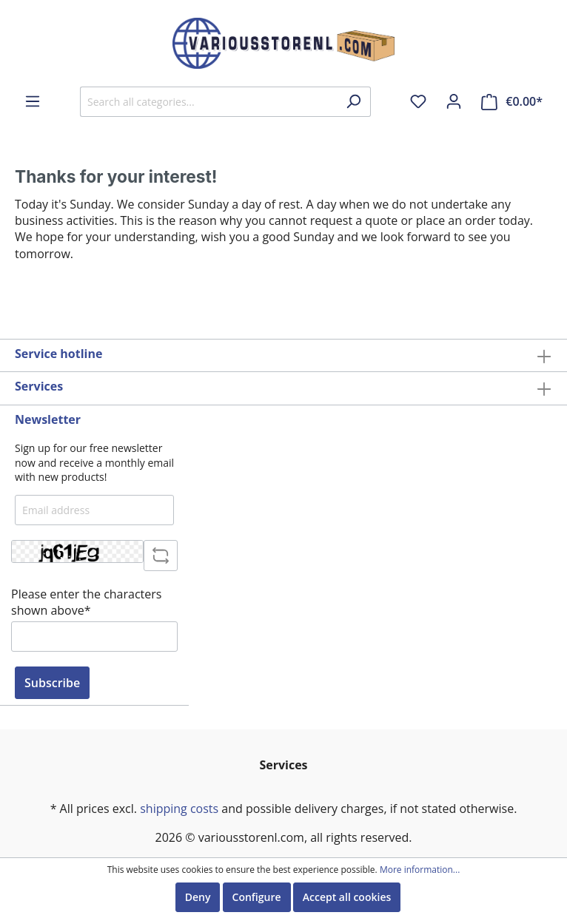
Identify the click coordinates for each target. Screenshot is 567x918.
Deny (198, 897)
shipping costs (179, 808)
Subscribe (52, 683)
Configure (256, 897)
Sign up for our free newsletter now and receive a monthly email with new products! (94, 462)
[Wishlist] (418, 101)
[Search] (353, 102)
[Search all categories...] (208, 102)
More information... (420, 870)
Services (39, 386)
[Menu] (32, 101)
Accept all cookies (347, 897)
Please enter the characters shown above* (86, 602)
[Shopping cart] (512, 102)
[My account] (454, 101)
